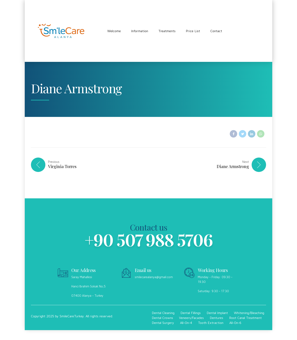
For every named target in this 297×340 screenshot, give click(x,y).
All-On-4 (186, 323)
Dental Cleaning (163, 313)
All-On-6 (235, 323)
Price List (193, 31)
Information (139, 31)
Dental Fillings (190, 313)
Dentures (216, 318)
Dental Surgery (163, 323)
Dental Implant (217, 313)
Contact (216, 31)
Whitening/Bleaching (249, 313)
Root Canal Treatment (245, 318)
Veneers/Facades (191, 318)
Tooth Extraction (210, 323)
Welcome (114, 31)
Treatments (167, 31)
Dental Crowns (162, 318)
